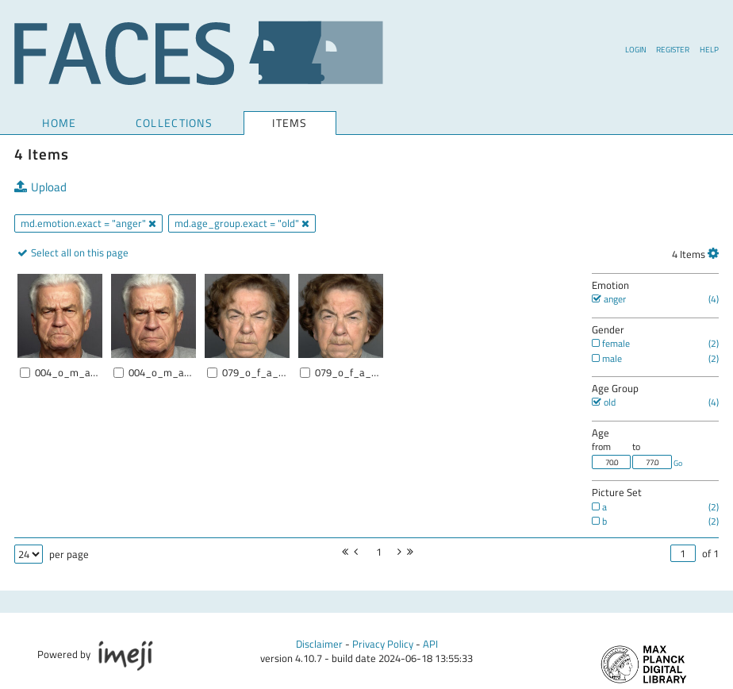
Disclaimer (319, 644)
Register (672, 49)
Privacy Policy (382, 644)
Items (289, 123)
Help (709, 49)
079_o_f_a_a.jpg (255, 372)
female (611, 343)
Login (636, 49)
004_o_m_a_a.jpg (68, 372)
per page (69, 554)
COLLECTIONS (174, 122)
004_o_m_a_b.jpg (161, 372)
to (636, 446)
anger (609, 299)
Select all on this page (79, 252)
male (607, 358)
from (601, 446)
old (604, 402)
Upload (40, 187)
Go (678, 462)
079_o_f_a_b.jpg (348, 372)
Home (59, 122)
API (430, 644)
